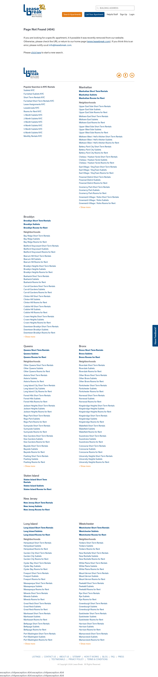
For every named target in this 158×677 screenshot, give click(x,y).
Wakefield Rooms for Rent (90, 432)
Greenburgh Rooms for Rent (91, 609)
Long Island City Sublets (34, 388)
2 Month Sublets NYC (33, 118)
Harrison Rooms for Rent (89, 629)
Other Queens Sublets (33, 368)
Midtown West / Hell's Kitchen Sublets (95, 139)
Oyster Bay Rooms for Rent (35, 569)
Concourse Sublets (87, 449)
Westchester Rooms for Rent (92, 535)
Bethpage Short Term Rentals (37, 623)
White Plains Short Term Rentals (93, 563)
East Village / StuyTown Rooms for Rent (96, 173)
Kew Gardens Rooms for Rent (37, 442)
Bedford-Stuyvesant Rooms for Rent (39, 252)
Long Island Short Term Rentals (38, 527)
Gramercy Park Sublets (89, 190)
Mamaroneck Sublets (88, 636)
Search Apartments (72, 14)
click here (36, 52)
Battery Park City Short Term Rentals (95, 146)
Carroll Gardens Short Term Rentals (39, 286)
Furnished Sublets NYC (34, 94)
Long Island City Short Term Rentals (39, 385)
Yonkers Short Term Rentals (91, 543)
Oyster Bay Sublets (32, 566)
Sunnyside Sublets (32, 429)
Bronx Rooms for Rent (89, 357)
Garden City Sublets (33, 556)
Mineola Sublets (31, 596)
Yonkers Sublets (86, 546)
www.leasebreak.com (98, 41)
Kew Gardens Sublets (33, 439)
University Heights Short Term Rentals (95, 456)
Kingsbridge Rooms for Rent (91, 422)
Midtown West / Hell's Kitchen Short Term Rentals (100, 136)
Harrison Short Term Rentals (91, 623)
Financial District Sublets (89, 180)
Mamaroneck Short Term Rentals (93, 633)
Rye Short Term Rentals (89, 593)
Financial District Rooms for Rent (93, 183)
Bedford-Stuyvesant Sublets (36, 249)
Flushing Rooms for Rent (34, 462)
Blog (105, 656)
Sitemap (77, 656)
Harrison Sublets (86, 626)
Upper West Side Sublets (90, 129)
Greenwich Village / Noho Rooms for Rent (97, 203)
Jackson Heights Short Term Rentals (39, 405)
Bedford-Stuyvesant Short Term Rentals (41, 246)
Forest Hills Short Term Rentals (37, 395)
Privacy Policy (76, 659)
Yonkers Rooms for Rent (89, 549)
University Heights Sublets (90, 459)
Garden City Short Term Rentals (38, 553)
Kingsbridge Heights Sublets (91, 408)
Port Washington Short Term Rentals (40, 633)
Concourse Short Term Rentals (92, 446)
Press (121, 656)
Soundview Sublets (87, 439)
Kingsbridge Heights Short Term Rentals (96, 405)
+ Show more (85, 207)
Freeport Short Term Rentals (36, 573)
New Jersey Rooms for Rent (37, 509)
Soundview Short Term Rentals (92, 436)
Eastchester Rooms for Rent (91, 619)
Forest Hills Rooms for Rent (35, 401)
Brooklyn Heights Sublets (35, 269)
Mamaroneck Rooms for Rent (91, 640)
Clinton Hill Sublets (32, 299)
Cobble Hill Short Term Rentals (37, 306)
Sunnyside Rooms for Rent (35, 432)
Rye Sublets (84, 596)
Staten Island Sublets (34, 485)
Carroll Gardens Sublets (34, 289)
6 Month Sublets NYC (33, 132)
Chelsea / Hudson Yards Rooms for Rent (96, 163)
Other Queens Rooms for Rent (37, 371)
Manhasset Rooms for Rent (35, 619)
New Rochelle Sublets (88, 556)
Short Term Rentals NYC (34, 97)
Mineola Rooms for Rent (34, 599)
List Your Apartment (94, 14)
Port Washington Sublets (34, 636)
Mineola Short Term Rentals (36, 593)
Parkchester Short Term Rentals (93, 385)
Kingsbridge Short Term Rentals (93, 415)
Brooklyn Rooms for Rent (36, 227)
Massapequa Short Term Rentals (38, 583)
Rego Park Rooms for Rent (35, 422)
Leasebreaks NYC (31, 108)
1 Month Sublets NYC (33, 115)
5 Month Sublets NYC (33, 129)
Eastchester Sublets (87, 616)
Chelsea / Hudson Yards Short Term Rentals (98, 157)
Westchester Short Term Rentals (94, 527)
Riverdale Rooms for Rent (90, 371)
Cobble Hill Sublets (32, 309)
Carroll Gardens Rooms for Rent (38, 292)
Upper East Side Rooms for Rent (93, 112)
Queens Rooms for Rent (35, 357)
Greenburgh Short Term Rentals (93, 603)
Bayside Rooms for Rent (34, 452)
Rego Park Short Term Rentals (37, 415)
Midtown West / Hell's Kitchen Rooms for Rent (99, 142)
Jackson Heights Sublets (34, 408)
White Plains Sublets (88, 566)
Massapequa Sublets (33, 586)
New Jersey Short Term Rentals (38, 502)
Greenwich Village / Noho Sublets (94, 200)
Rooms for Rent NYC (33, 111)
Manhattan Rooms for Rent (92, 98)
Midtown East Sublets (88, 119)
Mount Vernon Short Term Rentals (93, 573)
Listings (36, 656)
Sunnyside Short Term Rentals (37, 425)
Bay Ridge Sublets (32, 239)
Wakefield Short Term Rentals (92, 425)
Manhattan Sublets (88, 94)
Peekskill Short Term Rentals (91, 583)
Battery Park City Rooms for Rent (93, 153)
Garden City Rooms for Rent (36, 559)
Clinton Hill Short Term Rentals (37, 296)
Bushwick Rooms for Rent (35, 282)
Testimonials (58, 659)
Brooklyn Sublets (32, 224)
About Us (64, 656)
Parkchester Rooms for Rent (91, 391)
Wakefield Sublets (87, 429)
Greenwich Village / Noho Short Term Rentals (99, 197)
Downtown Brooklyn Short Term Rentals (41, 326)
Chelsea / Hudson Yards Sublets (93, 160)
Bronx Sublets (85, 353)
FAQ (113, 656)
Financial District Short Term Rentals (95, 177)
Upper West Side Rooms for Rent (93, 132)
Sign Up (123, 14)
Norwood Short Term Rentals (92, 395)
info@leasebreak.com (60, 45)
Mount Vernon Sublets (88, 576)
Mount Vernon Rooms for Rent (92, 579)
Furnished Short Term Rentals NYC (39, 101)
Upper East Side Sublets (89, 109)
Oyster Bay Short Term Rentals (37, 563)
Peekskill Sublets (86, 586)
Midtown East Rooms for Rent (92, 122)
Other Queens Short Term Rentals (38, 365)
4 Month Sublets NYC (33, 125)
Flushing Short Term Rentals (36, 456)
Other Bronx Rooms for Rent (91, 381)
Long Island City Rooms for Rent (38, 391)
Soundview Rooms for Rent (91, 442)
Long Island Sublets (33, 531)
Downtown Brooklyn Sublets (36, 329)
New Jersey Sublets (33, 506)
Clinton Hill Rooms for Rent (35, 302)
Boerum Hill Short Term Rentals (37, 256)
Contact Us (50, 656)
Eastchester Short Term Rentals (92, 613)
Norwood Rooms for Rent (90, 401)
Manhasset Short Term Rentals (37, 613)
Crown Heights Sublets (34, 319)
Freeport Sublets (31, 576)
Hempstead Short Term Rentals (37, 543)
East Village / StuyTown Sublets (93, 170)
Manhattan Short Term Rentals (93, 91)
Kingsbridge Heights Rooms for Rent (95, 411)
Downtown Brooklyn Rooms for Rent (39, 332)
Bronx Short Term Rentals (91, 350)
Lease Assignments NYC (34, 104)
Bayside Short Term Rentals (36, 446)
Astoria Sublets (30, 378)
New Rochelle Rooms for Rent (92, 559)
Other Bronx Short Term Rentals (93, 375)
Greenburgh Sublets (88, 606)
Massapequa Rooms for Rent (36, 589)
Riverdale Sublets (87, 368)
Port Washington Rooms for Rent (38, 640)
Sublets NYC (29, 90)
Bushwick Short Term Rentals (36, 276)
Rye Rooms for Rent (87, 599)
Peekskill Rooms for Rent (89, 589)
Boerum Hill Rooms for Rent (36, 262)
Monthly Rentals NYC (33, 136)
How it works (91, 656)
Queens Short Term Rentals (36, 350)
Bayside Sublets (31, 449)
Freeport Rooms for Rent (34, 579)
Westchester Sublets (89, 531)
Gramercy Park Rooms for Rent (92, 193)
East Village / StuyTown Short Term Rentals (98, 167)
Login (131, 14)
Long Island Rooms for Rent (37, 535)
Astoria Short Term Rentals (35, 375)
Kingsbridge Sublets (88, 418)
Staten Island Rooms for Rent (37, 489)
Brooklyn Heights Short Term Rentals (40, 266)
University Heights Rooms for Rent (94, 462)
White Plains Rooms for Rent (91, 569)
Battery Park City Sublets (90, 149)
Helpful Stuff (112, 14)
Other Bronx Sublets (88, 378)
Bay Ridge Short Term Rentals (37, 236)
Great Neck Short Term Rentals (37, 603)
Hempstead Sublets (32, 546)
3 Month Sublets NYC (33, 122)
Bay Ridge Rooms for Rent (35, 242)
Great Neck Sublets (32, 606)
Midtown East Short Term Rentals (93, 116)
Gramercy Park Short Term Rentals (94, 187)
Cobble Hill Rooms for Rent (35, 312)
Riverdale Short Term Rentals (92, 365)
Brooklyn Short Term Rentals (37, 220)
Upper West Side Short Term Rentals (95, 126)
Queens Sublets (31, 353)
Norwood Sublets (86, 398)
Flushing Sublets (31, 459)
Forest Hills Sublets (32, 398)
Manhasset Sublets (32, 616)
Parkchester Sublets (88, 388)
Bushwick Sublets (31, 279)
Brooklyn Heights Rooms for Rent (38, 272)
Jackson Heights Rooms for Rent (38, 411)
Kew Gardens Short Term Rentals (38, 436)
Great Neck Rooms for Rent (36, 609)
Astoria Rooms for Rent (34, 381)
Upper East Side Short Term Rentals (95, 106)
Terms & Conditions (97, 659)
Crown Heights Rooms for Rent (37, 322)
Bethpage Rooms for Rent (35, 629)
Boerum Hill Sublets (32, 259)
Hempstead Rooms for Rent (36, 549)
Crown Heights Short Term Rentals (39, 316)
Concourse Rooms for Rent (90, 452)
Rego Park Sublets (32, 418)
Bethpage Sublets (31, 626)
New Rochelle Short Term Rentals (93, 553)
